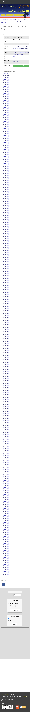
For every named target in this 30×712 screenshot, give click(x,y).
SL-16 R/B (6, 75)
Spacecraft (10, 15)
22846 (14, 56)
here (12, 697)
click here (26, 696)
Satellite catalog (19, 15)
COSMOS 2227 (7, 74)
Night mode (12, 621)
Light (10, 618)
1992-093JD (16, 61)
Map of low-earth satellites (21, 19)
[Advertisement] (15, 643)
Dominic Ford (5, 694)
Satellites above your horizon (9, 21)
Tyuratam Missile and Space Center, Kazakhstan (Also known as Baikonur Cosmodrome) (21, 48)
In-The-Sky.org (7, 6)
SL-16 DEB (6, 77)
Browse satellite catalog (7, 19)
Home (3, 15)
